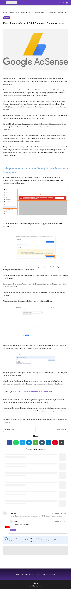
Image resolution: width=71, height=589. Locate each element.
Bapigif (36, 583)
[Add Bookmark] (6, 17)
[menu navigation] (4, 3)
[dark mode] (64, 3)
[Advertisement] (7, 558)
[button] (61, 442)
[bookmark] (67, 3)
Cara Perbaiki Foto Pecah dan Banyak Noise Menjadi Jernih (33, 392)
